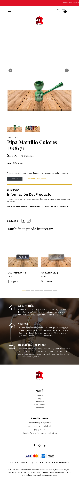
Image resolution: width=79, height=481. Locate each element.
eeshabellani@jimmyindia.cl (39, 426)
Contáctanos (15, 178)
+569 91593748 (39, 430)
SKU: (9, 163)
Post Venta (39, 402)
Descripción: (13, 190)
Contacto (39, 396)
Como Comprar (39, 405)
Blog (40, 399)
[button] (10, 70)
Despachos (39, 408)
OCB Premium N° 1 (17, 273)
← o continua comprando (36, 178)
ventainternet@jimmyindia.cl (39, 423)
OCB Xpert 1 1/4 (49, 273)
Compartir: (12, 221)
